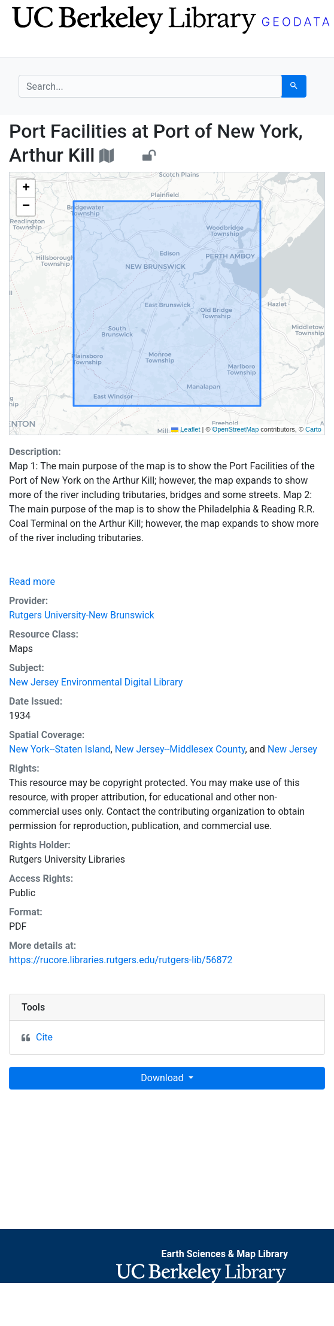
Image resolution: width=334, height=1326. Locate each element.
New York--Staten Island (60, 749)
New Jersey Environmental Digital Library (96, 682)
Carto (313, 429)
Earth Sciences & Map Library (224, 1254)
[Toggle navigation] (26, 47)
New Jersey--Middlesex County (180, 749)
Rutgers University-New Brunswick (81, 615)
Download (163, 1078)
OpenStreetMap (235, 429)
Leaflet (185, 429)
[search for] (150, 86)
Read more (32, 581)
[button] (26, 189)
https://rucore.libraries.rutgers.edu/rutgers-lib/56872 (121, 960)
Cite (44, 1037)
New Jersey (292, 749)
